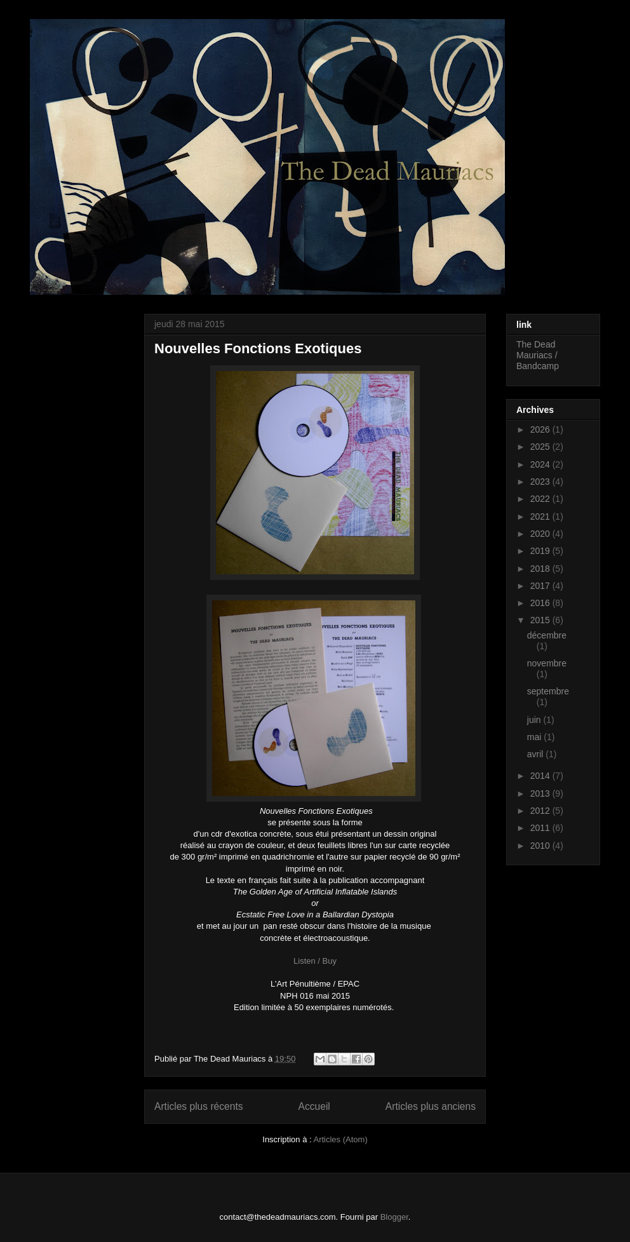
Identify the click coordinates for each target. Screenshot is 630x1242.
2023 (541, 481)
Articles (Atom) (340, 1139)
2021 (541, 516)
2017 (541, 586)
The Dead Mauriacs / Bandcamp (537, 355)
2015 (541, 620)
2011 (541, 828)
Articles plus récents (198, 1106)
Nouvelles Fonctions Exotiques (257, 348)
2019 (541, 551)
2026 (541, 429)
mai (535, 737)
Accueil (314, 1106)
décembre (546, 635)
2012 (541, 811)
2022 (541, 499)
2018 (541, 569)
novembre (546, 663)
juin (535, 720)
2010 (541, 845)
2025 (541, 447)
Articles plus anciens (430, 1106)
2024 (541, 464)
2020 (541, 534)
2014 (541, 776)
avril (536, 754)
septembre (548, 691)
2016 (541, 603)
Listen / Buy (315, 961)
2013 (541, 793)
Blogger (394, 1217)
